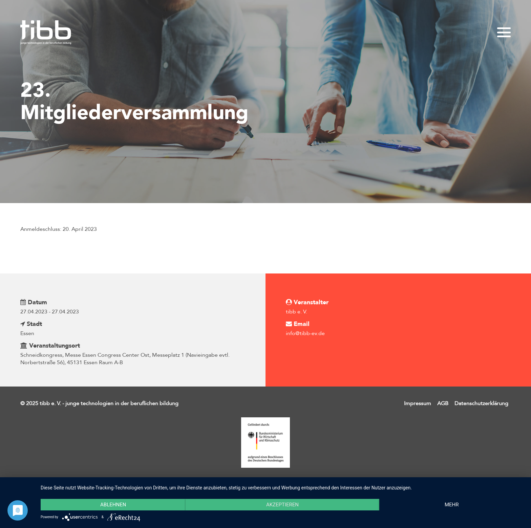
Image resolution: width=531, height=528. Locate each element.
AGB (442, 403)
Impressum (417, 403)
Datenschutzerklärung (481, 403)
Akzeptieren (282, 505)
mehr (452, 505)
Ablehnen (113, 505)
